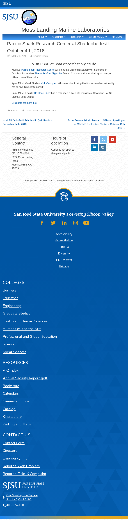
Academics (59, 37)
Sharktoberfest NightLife (48, 73)
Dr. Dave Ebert (42, 93)
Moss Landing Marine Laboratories (65, 30)
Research (77, 37)
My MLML (117, 36)
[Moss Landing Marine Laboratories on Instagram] (102, 147)
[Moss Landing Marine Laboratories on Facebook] (94, 139)
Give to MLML (98, 37)
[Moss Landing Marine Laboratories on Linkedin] (94, 147)
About (42, 37)
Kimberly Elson (40, 56)
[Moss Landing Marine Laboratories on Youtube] (112, 139)
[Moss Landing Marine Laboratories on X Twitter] (103, 139)
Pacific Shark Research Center (38, 69)
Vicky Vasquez (49, 83)
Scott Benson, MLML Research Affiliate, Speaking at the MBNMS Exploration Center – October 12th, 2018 (97, 124)
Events (14, 110)
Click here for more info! (24, 103)
